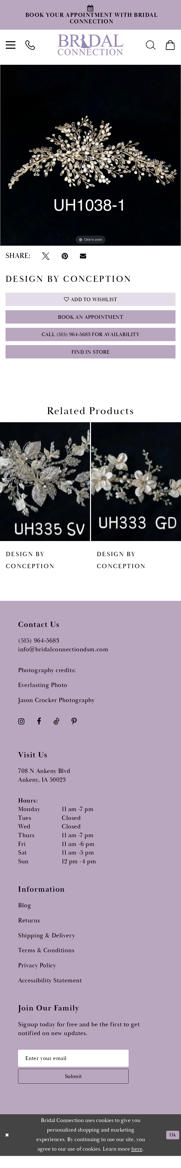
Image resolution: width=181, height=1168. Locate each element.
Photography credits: (47, 678)
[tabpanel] (90, 155)
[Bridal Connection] (90, 44)
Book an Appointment (90, 320)
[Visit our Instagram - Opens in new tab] (21, 729)
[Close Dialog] (8, 1147)
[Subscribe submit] (80, 1087)
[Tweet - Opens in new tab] (46, 256)
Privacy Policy (37, 973)
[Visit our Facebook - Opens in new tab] (39, 729)
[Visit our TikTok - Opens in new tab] (56, 729)
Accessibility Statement (50, 988)
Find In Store (90, 359)
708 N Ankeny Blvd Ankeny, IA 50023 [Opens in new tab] (44, 783)
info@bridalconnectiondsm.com (63, 657)
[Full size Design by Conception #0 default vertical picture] (90, 155)
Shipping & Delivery (46, 943)
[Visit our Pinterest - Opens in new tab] (74, 729)
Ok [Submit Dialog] (172, 1146)
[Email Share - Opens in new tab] (83, 256)
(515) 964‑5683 (38, 649)
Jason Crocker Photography (56, 708)
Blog (24, 914)
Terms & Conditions (46, 958)
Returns (29, 928)
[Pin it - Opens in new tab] (64, 256)
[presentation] (45, 489)
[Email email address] (80, 1067)
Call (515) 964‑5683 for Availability (90, 339)
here (136, 1161)
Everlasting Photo (42, 693)
